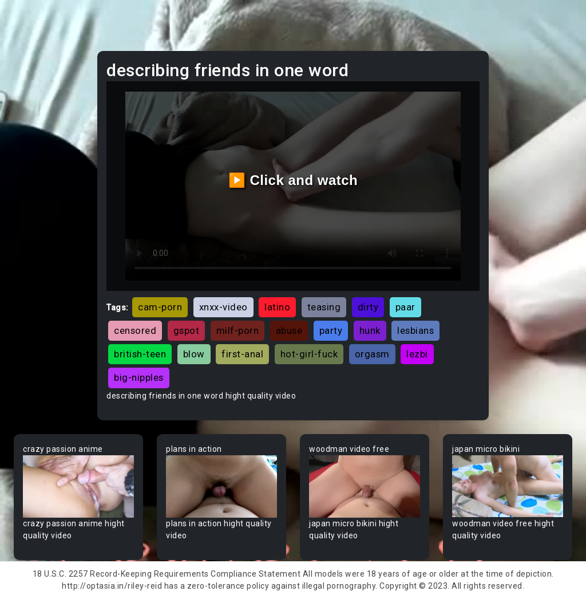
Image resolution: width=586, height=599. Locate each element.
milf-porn (237, 330)
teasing (324, 307)
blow (194, 354)
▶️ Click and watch (293, 180)
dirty (368, 307)
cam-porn (160, 307)
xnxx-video (223, 307)
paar (405, 307)
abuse (289, 330)
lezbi (417, 354)
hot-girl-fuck (309, 354)
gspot (186, 330)
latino (277, 307)
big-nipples (139, 377)
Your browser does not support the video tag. (78, 486)
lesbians (415, 330)
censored (135, 330)
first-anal (242, 354)
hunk (370, 330)
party (331, 330)
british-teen (140, 354)
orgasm (372, 354)
